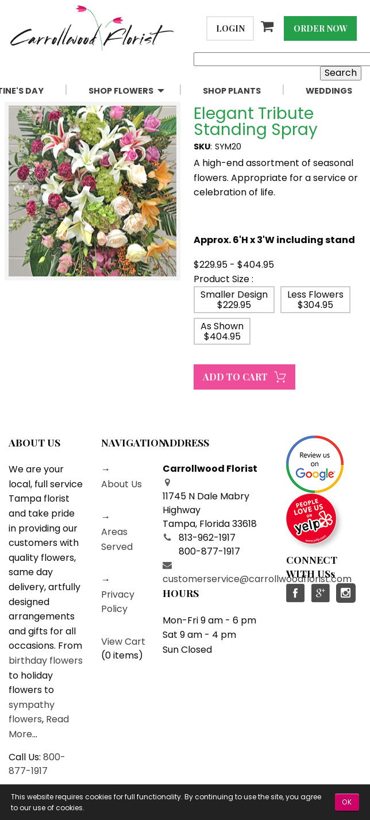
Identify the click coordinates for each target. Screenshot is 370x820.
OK (347, 802)
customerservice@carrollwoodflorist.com (257, 579)
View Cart (123, 641)
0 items (121, 655)
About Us (121, 484)
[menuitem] (136, 91)
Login (230, 28)
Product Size (221, 279)
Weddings (329, 91)
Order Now (321, 28)
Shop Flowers (120, 91)
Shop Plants (232, 91)
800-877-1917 (37, 763)
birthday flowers (46, 660)
